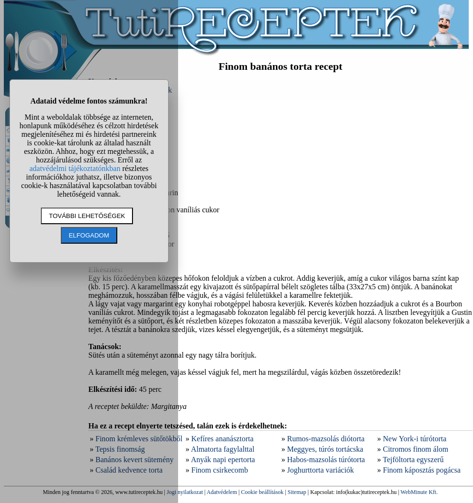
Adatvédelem (222, 492)
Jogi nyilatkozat (185, 492)
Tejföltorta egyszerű (413, 460)
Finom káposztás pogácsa (422, 470)
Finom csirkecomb (219, 470)
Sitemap (297, 492)
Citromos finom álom (415, 449)
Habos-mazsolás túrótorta (326, 460)
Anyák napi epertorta (223, 460)
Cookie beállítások (262, 492)
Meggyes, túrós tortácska (325, 449)
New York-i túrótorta (414, 439)
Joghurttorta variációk (320, 470)
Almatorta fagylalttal (223, 449)
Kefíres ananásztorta (222, 439)
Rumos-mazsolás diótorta (326, 439)
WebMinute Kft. (418, 492)
